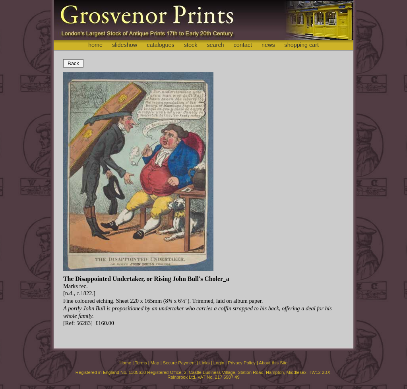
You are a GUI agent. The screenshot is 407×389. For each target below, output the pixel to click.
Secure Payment (179, 362)
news (268, 45)
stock (191, 45)
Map (155, 362)
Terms (141, 362)
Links (205, 362)
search (215, 45)
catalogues (160, 45)
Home (125, 362)
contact (243, 45)
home (95, 45)
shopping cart (302, 45)
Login (218, 362)
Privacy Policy (242, 362)
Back (73, 63)
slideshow (124, 45)
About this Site (273, 362)
